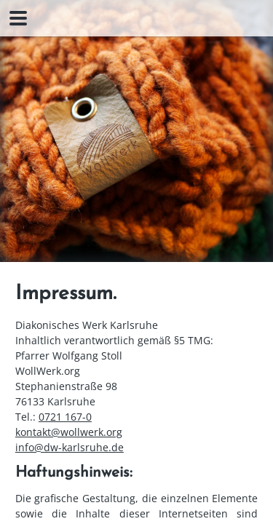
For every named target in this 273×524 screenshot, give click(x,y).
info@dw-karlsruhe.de (69, 447)
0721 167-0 (65, 417)
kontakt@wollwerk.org (68, 432)
